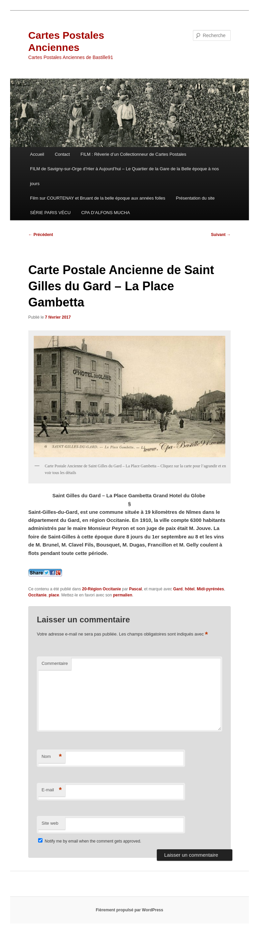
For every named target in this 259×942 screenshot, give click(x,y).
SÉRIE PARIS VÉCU (50, 212)
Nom (51, 757)
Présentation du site (195, 198)
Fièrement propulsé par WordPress (129, 910)
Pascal (135, 589)
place (54, 595)
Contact (62, 154)
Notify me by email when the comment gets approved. (89, 841)
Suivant (221, 234)
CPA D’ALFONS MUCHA (105, 212)
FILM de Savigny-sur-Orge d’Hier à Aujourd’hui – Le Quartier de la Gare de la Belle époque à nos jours (124, 176)
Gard (177, 589)
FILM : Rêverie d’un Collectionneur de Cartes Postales (133, 154)
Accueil (37, 154)
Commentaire (54, 663)
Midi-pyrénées (210, 589)
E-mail (51, 790)
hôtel (190, 589)
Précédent (40, 234)
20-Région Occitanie (101, 589)
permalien (122, 595)
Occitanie (37, 595)
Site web (49, 823)
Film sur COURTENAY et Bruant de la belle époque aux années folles (97, 198)
